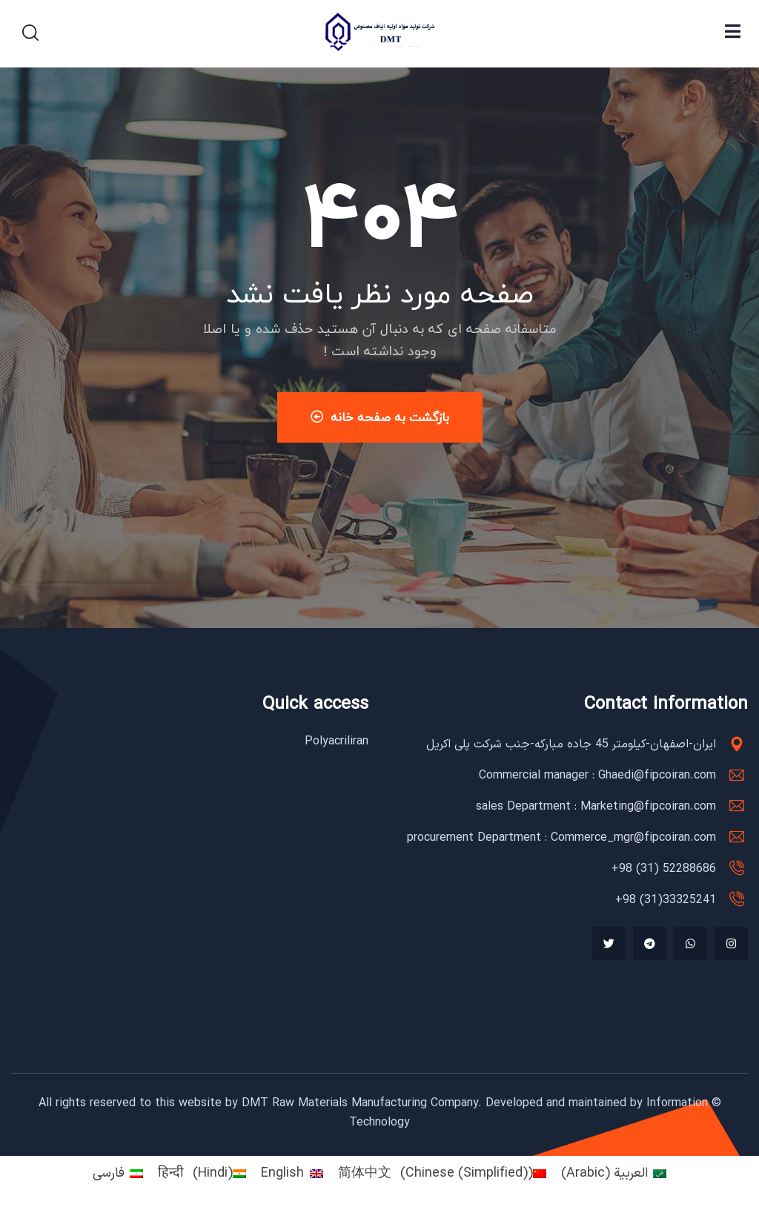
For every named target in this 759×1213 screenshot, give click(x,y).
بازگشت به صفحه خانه (380, 417)
